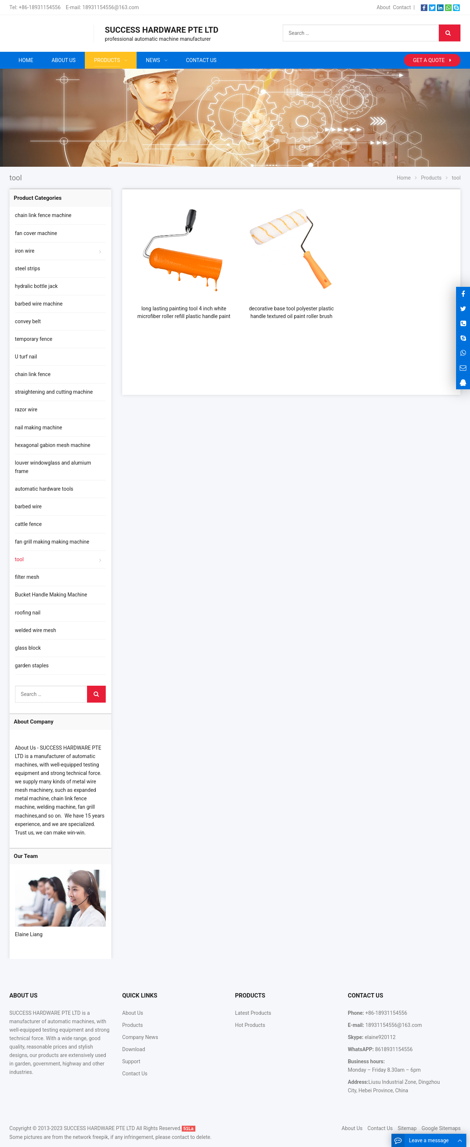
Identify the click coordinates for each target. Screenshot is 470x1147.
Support (131, 1061)
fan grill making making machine (52, 542)
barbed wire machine (39, 304)
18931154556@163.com (110, 7)
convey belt (28, 321)
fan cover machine (36, 233)
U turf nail (26, 357)
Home (26, 60)
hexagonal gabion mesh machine (52, 445)
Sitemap (407, 1128)
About (383, 7)
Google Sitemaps (441, 1128)
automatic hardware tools (44, 489)
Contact (402, 7)
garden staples (32, 665)
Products (132, 1025)
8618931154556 (393, 1049)
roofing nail (28, 613)
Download (133, 1049)
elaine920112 (380, 1037)
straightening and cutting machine (54, 392)
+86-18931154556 (40, 7)
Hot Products (250, 1025)
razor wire (26, 409)
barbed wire (28, 506)
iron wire (25, 251)
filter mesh (27, 577)
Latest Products (253, 1013)
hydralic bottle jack (36, 286)
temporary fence (34, 339)
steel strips (27, 268)
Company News (140, 1037)
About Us (132, 1013)
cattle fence (28, 524)
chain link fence (33, 374)
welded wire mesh (35, 630)
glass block (28, 648)
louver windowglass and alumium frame (53, 467)
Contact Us (135, 1073)
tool (19, 559)
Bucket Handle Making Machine (51, 595)
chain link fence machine (43, 215)
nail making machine (38, 427)
